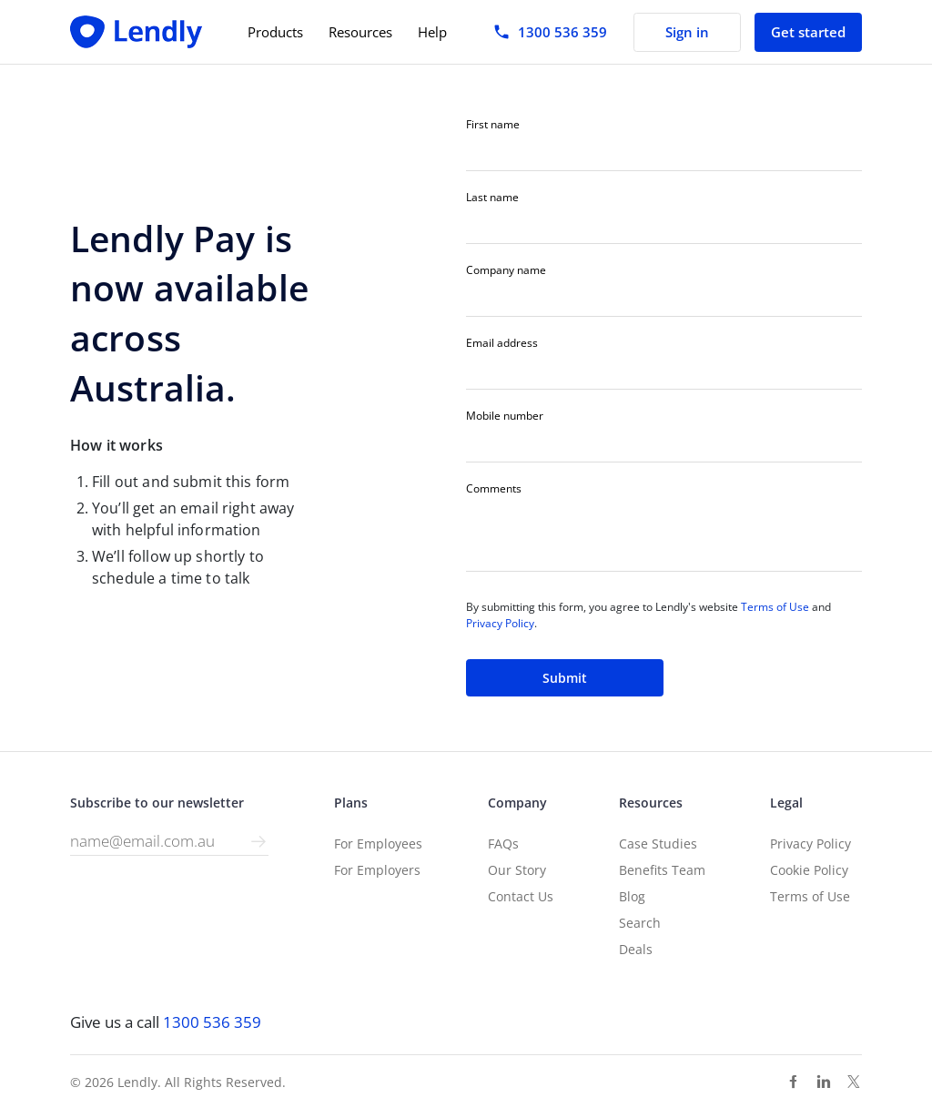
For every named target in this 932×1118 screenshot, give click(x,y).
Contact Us (520, 896)
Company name (506, 270)
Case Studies (658, 843)
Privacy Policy (500, 623)
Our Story (517, 870)
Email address (502, 343)
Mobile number (504, 416)
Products (275, 32)
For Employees (378, 843)
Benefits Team (662, 870)
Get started (808, 32)
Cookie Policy (809, 870)
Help (432, 32)
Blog (632, 896)
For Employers (377, 870)
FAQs (503, 843)
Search (640, 922)
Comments (494, 488)
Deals (636, 949)
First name (493, 124)
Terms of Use (775, 607)
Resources (360, 32)
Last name (492, 197)
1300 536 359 (212, 1021)
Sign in (687, 32)
